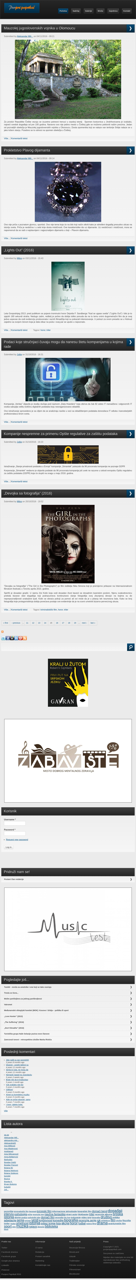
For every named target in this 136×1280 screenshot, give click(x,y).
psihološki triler (34, 1217)
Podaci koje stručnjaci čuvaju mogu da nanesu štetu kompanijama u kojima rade (63, 344)
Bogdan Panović (11, 1165)
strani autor (72, 1214)
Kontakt (126, 11)
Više (6, 1111)
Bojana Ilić (8, 1168)
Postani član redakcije (14, 879)
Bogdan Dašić (10, 1162)
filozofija (126, 1220)
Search (9, 650)
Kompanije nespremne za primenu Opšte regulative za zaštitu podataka (60, 434)
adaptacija (10, 1220)
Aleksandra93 (10, 1143)
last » (93, 623)
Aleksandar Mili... (25, 36)
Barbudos (8, 1160)
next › (84, 623)
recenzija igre (38, 1214)
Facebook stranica (9, 1252)
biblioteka (51, 1226)
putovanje (76, 1217)
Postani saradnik (42, 1256)
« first (5, 623)
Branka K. (8, 1182)
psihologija (20, 1214)
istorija (34, 1223)
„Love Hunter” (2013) (13, 1016)
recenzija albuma (103, 1214)
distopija (40, 1227)
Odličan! (9, 1090)
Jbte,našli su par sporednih (17, 1060)
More (6, 1229)
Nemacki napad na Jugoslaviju (19, 1075)
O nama (38, 1248)
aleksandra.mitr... (11, 1140)
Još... (6, 1190)
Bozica (7, 1179)
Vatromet (8, 1004)
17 (63, 623)
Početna (63, 11)
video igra (86, 1217)
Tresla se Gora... (11, 993)
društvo (106, 1217)
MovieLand (74, 1252)
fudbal (82, 1223)
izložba (119, 1221)
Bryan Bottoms (10, 1184)
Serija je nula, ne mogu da (17, 1070)
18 (69, 623)
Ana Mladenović (11, 1149)
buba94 (7, 1187)
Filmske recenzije (77, 1265)
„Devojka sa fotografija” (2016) (28, 493)
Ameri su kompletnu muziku (17, 1095)
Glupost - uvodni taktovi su (17, 1065)
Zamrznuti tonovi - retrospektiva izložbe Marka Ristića (28, 1040)
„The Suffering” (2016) (14, 1022)
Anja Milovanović (11, 1154)
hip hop (67, 1217)
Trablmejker (74, 1261)
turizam (28, 1221)
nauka (12, 1224)
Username (10, 819)
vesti (34, 1220)
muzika (22, 1226)
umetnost (22, 1223)
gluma (17, 1217)
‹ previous (16, 623)
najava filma (91, 1224)
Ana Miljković (9, 1146)
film (113, 1220)
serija (20, 1220)
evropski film (44, 1211)
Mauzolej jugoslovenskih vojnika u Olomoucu (39, 28)
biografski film (84, 1211)
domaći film (48, 1217)
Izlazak (72, 1256)
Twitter (4, 1248)
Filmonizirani (74, 1269)
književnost (45, 1220)
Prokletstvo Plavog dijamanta (27, 150)
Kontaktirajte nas (42, 1265)
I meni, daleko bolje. (14, 1105)
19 (75, 623)
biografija (71, 1220)
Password (9, 830)
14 (45, 623)
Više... (7, 138)
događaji (115, 1211)
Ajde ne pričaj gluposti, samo (18, 1099)
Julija (19, 354)
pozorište (8, 1211)
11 (27, 623)
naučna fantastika (55, 1214)
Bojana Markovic (11, 1171)
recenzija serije (87, 1220)
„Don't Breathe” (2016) (14, 1028)
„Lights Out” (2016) (19, 250)
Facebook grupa (8, 1256)
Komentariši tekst (19, 138)
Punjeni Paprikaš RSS (11, 1274)
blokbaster (83, 1214)
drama (102, 1223)
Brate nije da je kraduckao (17, 1080)
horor (43, 330)
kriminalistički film (49, 610)
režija (30, 1214)
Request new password (17, 840)
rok (99, 1220)
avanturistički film (117, 1223)
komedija (58, 1220)
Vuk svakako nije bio (14, 1085)
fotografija (96, 1217)
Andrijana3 (8, 1151)
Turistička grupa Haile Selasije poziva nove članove (26, 1034)
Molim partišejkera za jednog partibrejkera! (23, 999)
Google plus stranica (10, 1261)
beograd (32, 1211)
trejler (7, 1223)
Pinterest (5, 1270)
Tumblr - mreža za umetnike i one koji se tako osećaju (27, 987)
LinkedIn (5, 1265)
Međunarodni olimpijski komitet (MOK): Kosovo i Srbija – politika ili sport (36, 1010)
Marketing (39, 1261)
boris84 (7, 1176)
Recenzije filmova (77, 1248)
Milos (19, 258)
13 (39, 623)
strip (14, 1227)
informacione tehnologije (64, 1211)
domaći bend (99, 1211)
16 (57, 623)
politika (116, 1217)
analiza (24, 1217)
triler (48, 330)
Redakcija (39, 1252)
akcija (65, 1223)
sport (8, 1226)
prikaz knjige (48, 1223)
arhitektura (105, 1221)
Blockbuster (74, 1274)
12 (33, 623)
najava (33, 1226)
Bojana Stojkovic (11, 1173)
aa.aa (6, 1135)
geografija (59, 1217)
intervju (9, 1214)
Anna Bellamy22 (11, 1157)
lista (58, 1223)
